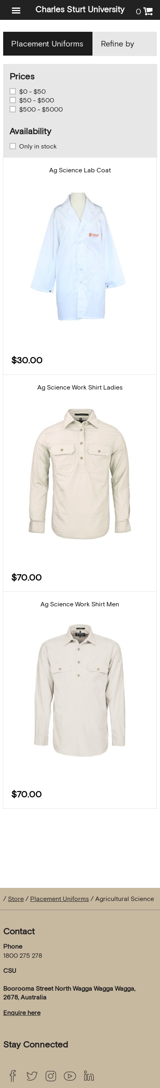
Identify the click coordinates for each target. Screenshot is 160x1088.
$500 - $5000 (41, 109)
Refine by (117, 43)
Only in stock (38, 146)
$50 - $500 (36, 100)
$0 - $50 (32, 91)
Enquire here (21, 1012)
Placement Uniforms (59, 898)
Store (16, 898)
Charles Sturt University (79, 9)
